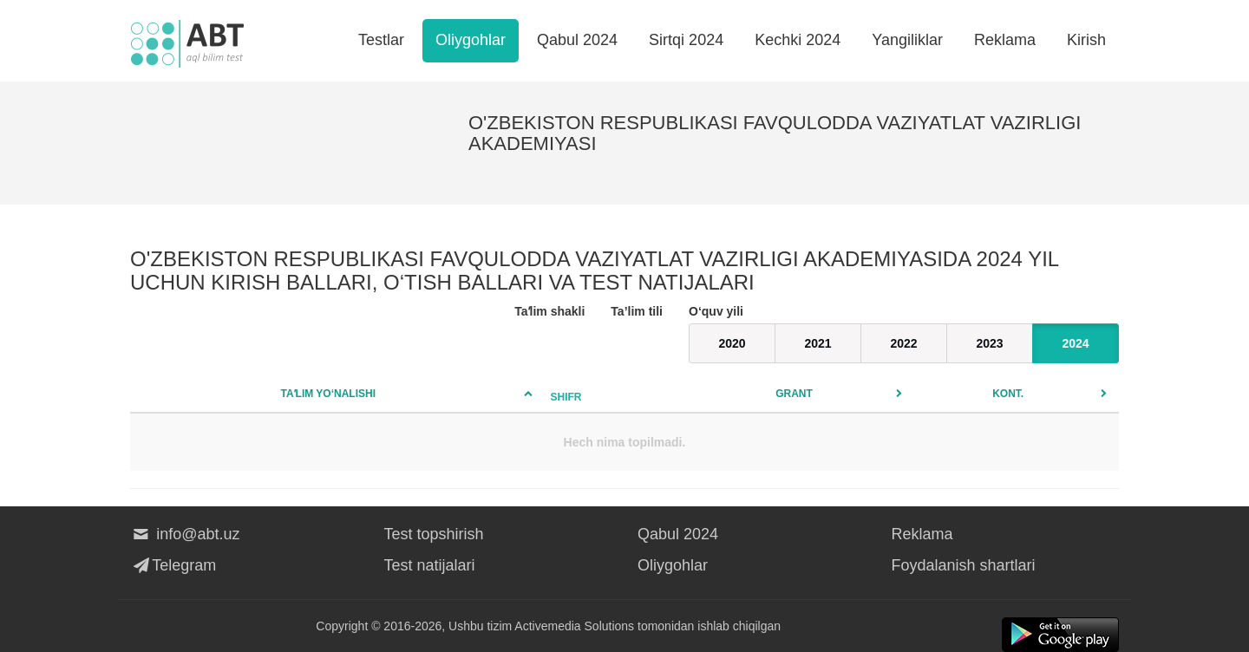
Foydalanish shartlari (964, 565)
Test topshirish (434, 534)
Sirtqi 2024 (686, 40)
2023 (989, 343)
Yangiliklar (907, 40)
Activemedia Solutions (574, 626)
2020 (731, 343)
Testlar (381, 40)
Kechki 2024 (797, 40)
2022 (903, 343)
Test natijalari (429, 565)
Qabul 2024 (577, 40)
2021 (817, 343)
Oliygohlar (470, 40)
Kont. (1007, 394)
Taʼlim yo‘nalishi (328, 394)
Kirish (1086, 40)
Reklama (1005, 40)
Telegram (173, 565)
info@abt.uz (185, 534)
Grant (794, 394)
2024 (1075, 343)
